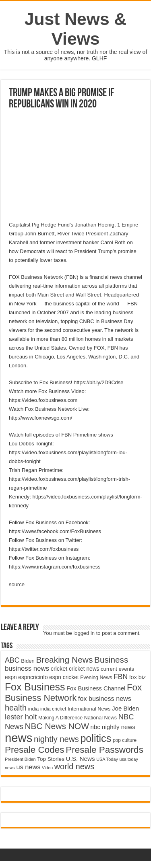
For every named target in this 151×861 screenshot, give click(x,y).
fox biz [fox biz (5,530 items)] (137, 677)
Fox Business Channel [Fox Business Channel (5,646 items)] (95, 688)
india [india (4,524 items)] (33, 709)
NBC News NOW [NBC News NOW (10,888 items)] (57, 726)
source (17, 584)
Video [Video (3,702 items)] (47, 767)
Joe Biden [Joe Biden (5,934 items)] (125, 708)
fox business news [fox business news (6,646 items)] (104, 698)
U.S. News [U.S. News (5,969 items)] (80, 758)
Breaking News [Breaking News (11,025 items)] (64, 659)
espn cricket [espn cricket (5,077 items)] (64, 677)
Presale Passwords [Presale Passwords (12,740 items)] (104, 750)
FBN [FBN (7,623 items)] (121, 677)
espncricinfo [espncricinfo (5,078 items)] (33, 677)
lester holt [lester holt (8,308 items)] (21, 717)
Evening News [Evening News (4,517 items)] (96, 677)
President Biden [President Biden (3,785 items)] (20, 759)
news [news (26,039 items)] (18, 737)
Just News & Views (76, 28)
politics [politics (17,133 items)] (95, 738)
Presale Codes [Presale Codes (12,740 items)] (34, 750)
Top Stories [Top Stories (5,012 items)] (50, 759)
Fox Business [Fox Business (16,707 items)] (35, 686)
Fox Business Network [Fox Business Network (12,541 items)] (73, 692)
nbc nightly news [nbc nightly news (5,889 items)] (113, 726)
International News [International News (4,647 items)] (89, 709)
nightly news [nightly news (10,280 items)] (56, 739)
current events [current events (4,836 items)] (117, 669)
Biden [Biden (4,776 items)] (27, 661)
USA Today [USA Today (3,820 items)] (107, 759)
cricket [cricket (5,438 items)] (59, 668)
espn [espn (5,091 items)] (11, 677)
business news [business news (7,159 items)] (27, 668)
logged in (84, 633)
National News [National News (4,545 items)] (100, 718)
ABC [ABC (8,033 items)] (12, 660)
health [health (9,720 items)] (16, 707)
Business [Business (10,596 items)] (111, 659)
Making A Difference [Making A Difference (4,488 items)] (60, 718)
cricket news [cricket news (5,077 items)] (84, 669)
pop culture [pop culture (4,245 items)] (125, 740)
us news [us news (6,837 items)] (28, 766)
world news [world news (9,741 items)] (74, 766)
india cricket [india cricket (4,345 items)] (53, 709)
